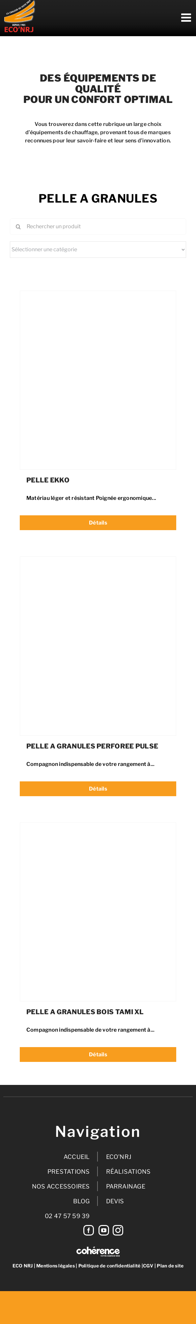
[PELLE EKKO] (98, 297)
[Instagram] (118, 1230)
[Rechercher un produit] (98, 226)
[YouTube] (103, 1230)
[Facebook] (88, 1230)
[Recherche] (18, 226)
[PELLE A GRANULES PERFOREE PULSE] (98, 562)
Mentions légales (55, 1265)
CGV (148, 1265)
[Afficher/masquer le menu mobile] (187, 17)
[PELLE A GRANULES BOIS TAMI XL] (98, 828)
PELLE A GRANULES (98, 198)
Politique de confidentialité (109, 1265)
